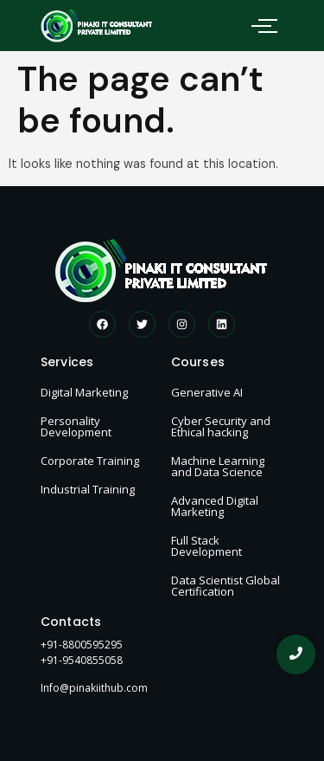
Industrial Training (88, 489)
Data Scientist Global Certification (225, 585)
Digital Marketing (84, 392)
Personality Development (76, 426)
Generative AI (207, 392)
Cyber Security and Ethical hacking (220, 426)
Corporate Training (90, 460)
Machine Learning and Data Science (217, 466)
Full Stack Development (206, 545)
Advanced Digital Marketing (214, 506)
